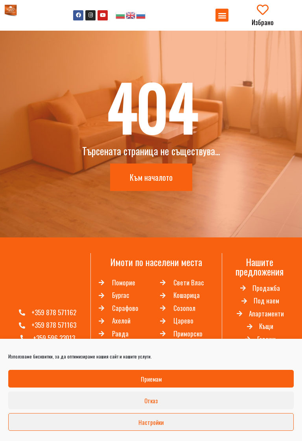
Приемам (151, 379)
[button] (221, 15)
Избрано (263, 22)
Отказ (151, 400)
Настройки (151, 422)
